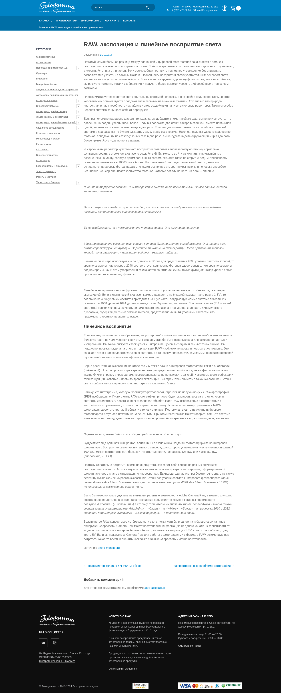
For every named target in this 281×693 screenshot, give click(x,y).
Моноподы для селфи (48, 138)
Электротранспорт (46, 171)
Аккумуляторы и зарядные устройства (57, 89)
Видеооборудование (47, 106)
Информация (90, 20)
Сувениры (41, 73)
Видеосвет (42, 78)
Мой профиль (224, 8)
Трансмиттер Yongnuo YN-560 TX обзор (114, 565)
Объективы (42, 149)
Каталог (44, 20)
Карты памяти (43, 144)
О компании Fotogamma (123, 668)
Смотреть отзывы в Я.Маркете (57, 661)
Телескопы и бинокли (48, 182)
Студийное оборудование (50, 127)
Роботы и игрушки (46, 176)
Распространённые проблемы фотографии (202, 565)
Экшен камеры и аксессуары (52, 116)
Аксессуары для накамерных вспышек (57, 95)
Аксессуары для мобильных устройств (57, 122)
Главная (43, 27)
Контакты (129, 20)
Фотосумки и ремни (46, 100)
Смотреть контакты (189, 645)
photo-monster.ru (109, 547)
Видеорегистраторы (47, 155)
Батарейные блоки (46, 84)
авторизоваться (155, 587)
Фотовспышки (43, 62)
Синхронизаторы (45, 56)
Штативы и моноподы (48, 133)
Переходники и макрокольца (51, 67)
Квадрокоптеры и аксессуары (52, 166)
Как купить (112, 20)
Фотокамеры (43, 160)
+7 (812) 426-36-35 (180, 10)
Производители (66, 20)
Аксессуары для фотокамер (51, 111)
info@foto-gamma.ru (207, 10)
